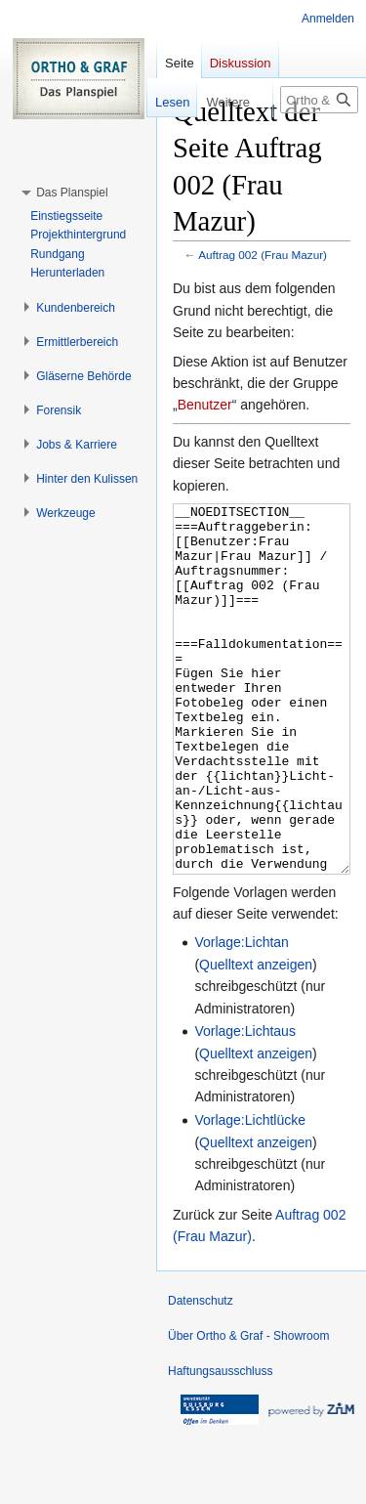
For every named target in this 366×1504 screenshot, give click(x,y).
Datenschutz (200, 1374)
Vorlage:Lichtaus (245, 1104)
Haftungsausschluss (220, 1444)
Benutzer (205, 404)
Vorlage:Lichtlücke (249, 1193)
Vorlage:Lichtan (241, 1015)
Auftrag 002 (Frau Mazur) (262, 254)
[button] (71, 192)
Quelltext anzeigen (255, 1038)
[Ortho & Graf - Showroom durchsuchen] (319, 99)
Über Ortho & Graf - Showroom (248, 1409)
